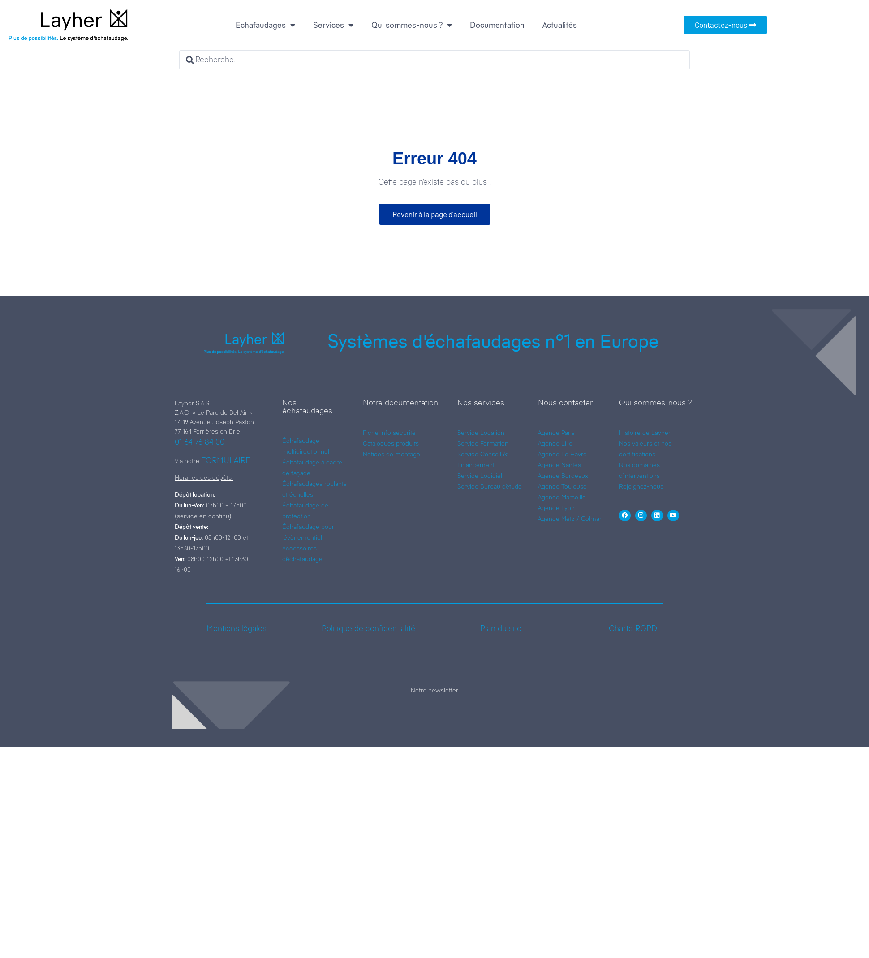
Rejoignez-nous (641, 486)
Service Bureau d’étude (489, 486)
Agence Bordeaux (563, 476)
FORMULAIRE (225, 460)
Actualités (559, 25)
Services (333, 25)
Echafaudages (265, 25)
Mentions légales (236, 628)
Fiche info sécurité (389, 433)
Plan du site (500, 628)
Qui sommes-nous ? (411, 25)
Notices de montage (391, 454)
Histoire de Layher (645, 433)
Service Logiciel (479, 476)
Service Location (480, 433)
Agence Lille (555, 443)
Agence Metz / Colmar (570, 519)
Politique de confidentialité (368, 628)
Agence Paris (556, 433)
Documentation (497, 25)
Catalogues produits (391, 443)
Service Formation (482, 443)
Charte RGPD (633, 628)
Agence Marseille (562, 497)
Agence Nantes (559, 465)
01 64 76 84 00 (199, 442)
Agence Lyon (556, 508)
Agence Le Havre (562, 454)
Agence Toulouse (562, 486)
